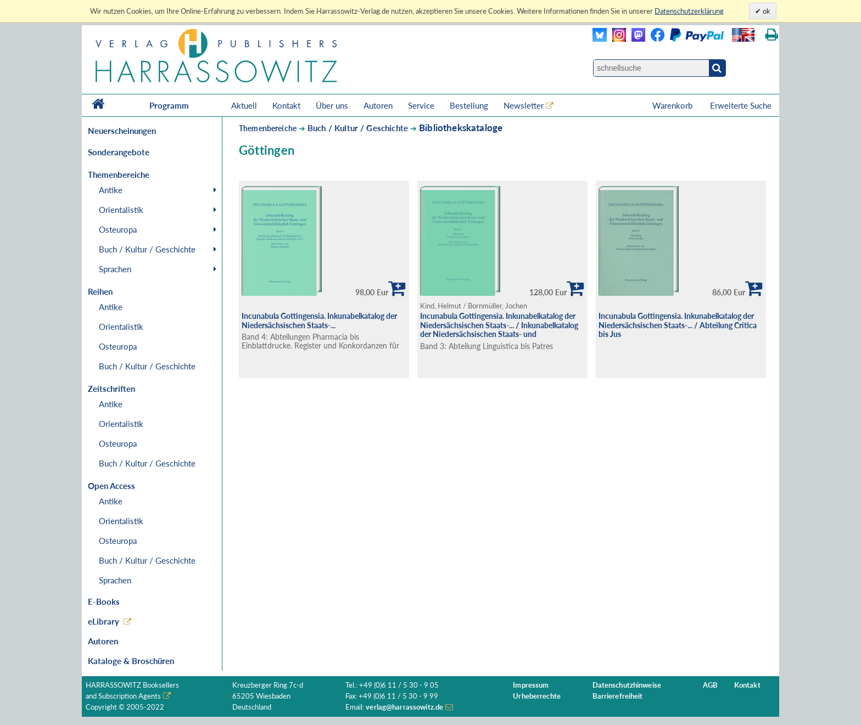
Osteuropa (118, 229)
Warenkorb (673, 105)
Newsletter (524, 105)
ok (765, 11)
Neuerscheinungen (122, 131)
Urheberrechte (537, 696)
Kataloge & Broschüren (131, 661)
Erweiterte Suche (740, 105)
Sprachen (115, 269)
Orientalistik (121, 210)
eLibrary (103, 621)
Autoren (378, 105)
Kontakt (286, 105)
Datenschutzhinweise (626, 685)
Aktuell (244, 105)
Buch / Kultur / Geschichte (147, 249)
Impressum (531, 685)
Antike (110, 190)
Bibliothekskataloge (460, 127)
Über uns (332, 105)
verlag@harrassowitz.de (404, 707)
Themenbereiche (268, 128)
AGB (710, 685)
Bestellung (469, 105)
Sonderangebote (118, 152)
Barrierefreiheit (617, 696)
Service (421, 105)
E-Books (104, 601)
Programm (169, 105)
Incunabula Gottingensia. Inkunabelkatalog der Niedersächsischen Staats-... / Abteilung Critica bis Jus (678, 325)
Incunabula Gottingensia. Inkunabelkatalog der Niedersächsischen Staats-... (319, 320)
